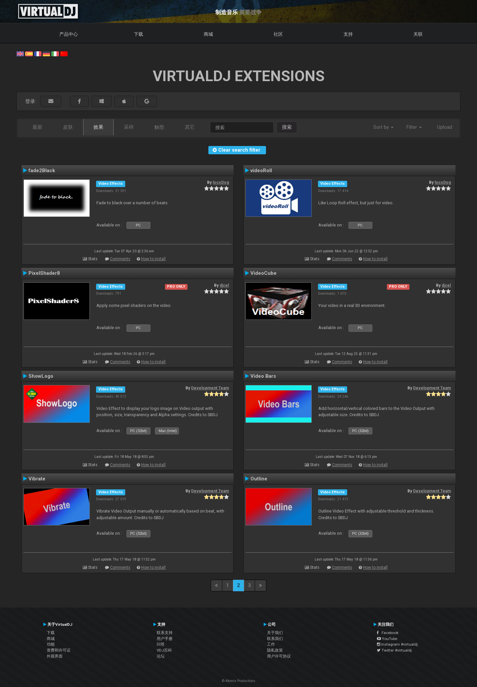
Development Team (210, 388)
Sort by (383, 127)
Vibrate (36, 479)
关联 (418, 34)
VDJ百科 (164, 650)
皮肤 (68, 127)
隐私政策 (275, 650)
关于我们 (275, 632)
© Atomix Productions (238, 681)
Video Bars (263, 376)
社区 (278, 34)
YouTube (387, 638)
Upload (444, 127)
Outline (258, 479)
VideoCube (263, 273)
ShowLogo (40, 376)
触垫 (159, 127)
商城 (208, 34)
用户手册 (165, 638)
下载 (138, 34)
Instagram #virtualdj (397, 644)
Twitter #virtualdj (394, 650)
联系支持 (165, 632)
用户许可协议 (279, 656)
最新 (37, 127)
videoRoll (261, 170)
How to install (153, 259)
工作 (271, 644)
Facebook (387, 632)
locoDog (221, 182)
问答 (161, 644)
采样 (129, 127)
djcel (224, 285)
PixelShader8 (44, 273)
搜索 (287, 127)
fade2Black (41, 170)
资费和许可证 (59, 650)
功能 (51, 644)
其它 (190, 127)
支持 (348, 34)
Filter (414, 127)
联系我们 (275, 638)
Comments (120, 259)
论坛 (161, 656)
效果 (98, 127)
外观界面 (55, 656)
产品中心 (68, 34)
